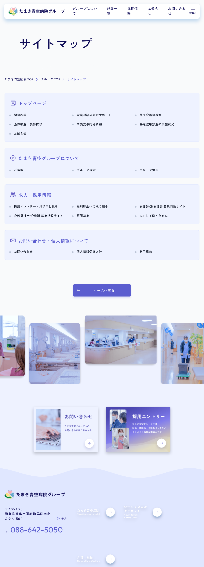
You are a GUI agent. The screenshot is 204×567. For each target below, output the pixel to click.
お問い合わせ (177, 12)
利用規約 (58, 545)
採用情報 (135, 12)
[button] (102, 290)
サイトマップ (13, 545)
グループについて (89, 12)
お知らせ (154, 12)
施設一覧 (115, 12)
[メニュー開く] (191, 12)
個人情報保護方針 (37, 545)
